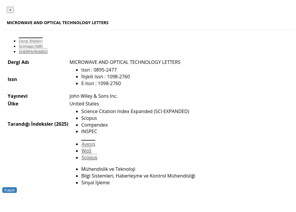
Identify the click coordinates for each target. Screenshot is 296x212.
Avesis (88, 144)
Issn (12, 79)
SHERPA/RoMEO (33, 51)
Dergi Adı (18, 62)
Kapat (9, 190)
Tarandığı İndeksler (30, 124)
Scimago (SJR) (30, 46)
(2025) (61, 124)
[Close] (10, 10)
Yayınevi (18, 96)
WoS (86, 151)
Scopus (89, 157)
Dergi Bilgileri (30, 41)
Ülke (13, 103)
